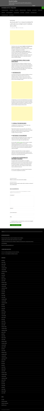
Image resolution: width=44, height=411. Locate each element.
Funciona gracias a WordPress (6, 409)
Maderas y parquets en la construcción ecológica (22, 179)
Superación (3, 12)
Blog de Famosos (16, 12)
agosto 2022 (4, 317)
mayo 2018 (3, 385)
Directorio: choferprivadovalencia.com (8, 245)
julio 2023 (3, 304)
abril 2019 (3, 365)
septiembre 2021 (4, 330)
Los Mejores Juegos (34, 12)
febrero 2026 (4, 264)
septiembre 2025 (4, 271)
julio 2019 (3, 361)
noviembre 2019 (4, 354)
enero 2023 (3, 313)
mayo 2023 (3, 308)
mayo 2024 (3, 291)
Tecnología (16, 10)
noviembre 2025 (4, 267)
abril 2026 (3, 260)
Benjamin (13, 27)
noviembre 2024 (4, 284)
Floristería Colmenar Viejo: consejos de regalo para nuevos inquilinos (12, 237)
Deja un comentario (20, 27)
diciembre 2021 (4, 326)
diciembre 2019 (4, 352)
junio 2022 (3, 319)
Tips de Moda (29, 10)
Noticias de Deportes (9, 12)
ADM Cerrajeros (20, 142)
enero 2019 (3, 370)
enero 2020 (3, 350)
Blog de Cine (27, 12)
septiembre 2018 (4, 378)
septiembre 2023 (4, 302)
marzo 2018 (3, 389)
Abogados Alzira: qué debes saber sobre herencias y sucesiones (12, 239)
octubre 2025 (4, 269)
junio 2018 (3, 383)
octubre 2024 (4, 286)
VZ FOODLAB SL (4, 243)
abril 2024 (3, 293)
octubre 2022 (4, 315)
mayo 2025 (3, 275)
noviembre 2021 (4, 328)
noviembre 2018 (4, 374)
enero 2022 (3, 324)
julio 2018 (3, 381)
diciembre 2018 (4, 372)
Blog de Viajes (34, 10)
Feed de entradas (4, 401)
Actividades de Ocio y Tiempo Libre (9, 7)
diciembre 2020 (4, 341)
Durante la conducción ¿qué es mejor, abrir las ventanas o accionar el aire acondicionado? (22, 183)
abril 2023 (3, 310)
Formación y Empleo (23, 10)
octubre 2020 (4, 345)
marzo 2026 (3, 262)
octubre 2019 (4, 356)
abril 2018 (3, 387)
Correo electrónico (13, 212)
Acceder (3, 399)
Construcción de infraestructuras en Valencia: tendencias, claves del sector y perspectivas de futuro (17, 241)
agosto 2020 (4, 346)
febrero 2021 (4, 337)
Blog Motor (22, 12)
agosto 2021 (4, 332)
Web (11, 216)
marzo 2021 (3, 335)
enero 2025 (3, 280)
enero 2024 (3, 297)
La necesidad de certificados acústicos (12, 253)
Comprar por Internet (5, 10)
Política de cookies (11, 4)
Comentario (12, 195)
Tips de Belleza (40, 10)
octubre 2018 (4, 376)
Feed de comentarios (5, 403)
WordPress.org (4, 405)
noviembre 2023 (4, 299)
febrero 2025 (4, 278)
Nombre (11, 208)
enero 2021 (3, 339)
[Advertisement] (22, 37)
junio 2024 (3, 289)
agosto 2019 (4, 359)
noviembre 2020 (4, 343)
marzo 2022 (3, 321)
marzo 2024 (3, 295)
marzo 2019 (3, 367)
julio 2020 (3, 348)
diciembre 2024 (4, 282)
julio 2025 (3, 273)
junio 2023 (3, 306)
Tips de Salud (11, 10)
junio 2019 (3, 363)
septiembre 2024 (4, 288)
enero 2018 (3, 392)
